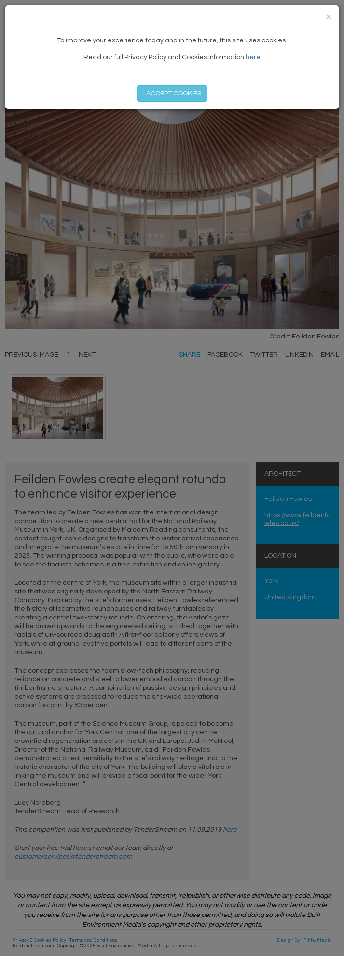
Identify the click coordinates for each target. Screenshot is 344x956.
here (253, 57)
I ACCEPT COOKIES (172, 93)
